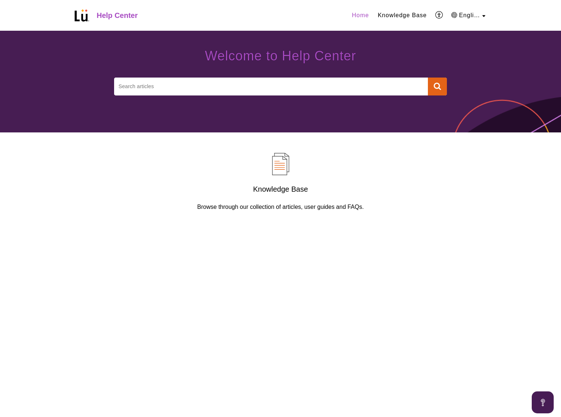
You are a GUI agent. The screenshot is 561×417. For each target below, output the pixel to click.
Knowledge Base (402, 15)
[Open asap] (543, 402)
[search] (271, 87)
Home (360, 15)
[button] (439, 15)
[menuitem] (360, 15)
